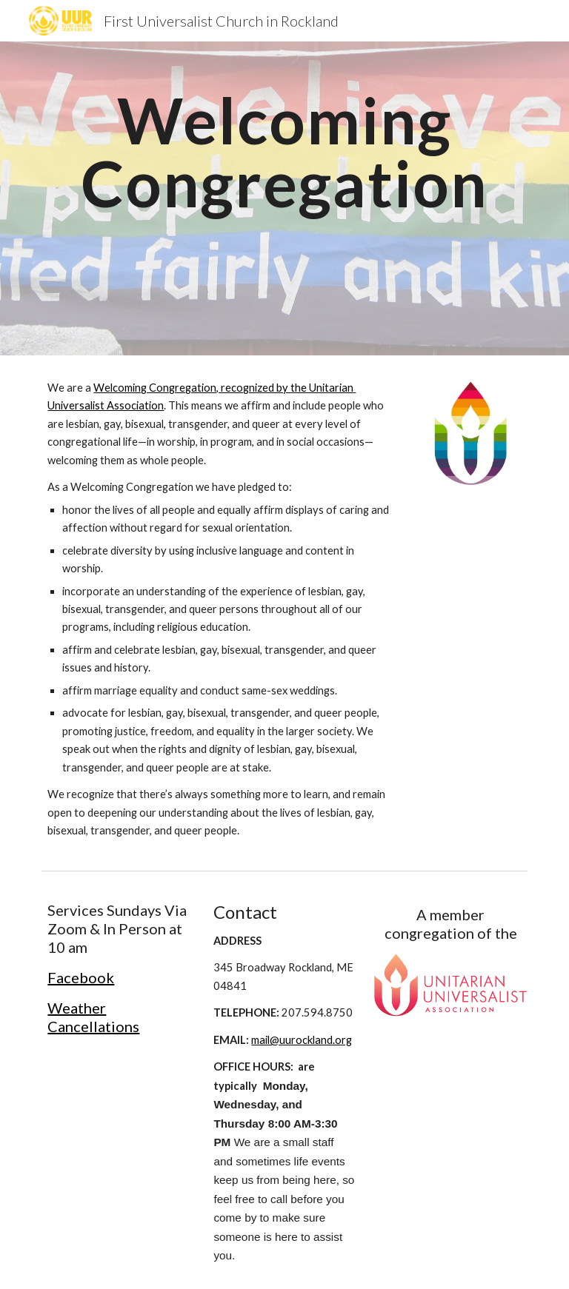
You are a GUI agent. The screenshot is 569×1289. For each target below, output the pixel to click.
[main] (284, 198)
